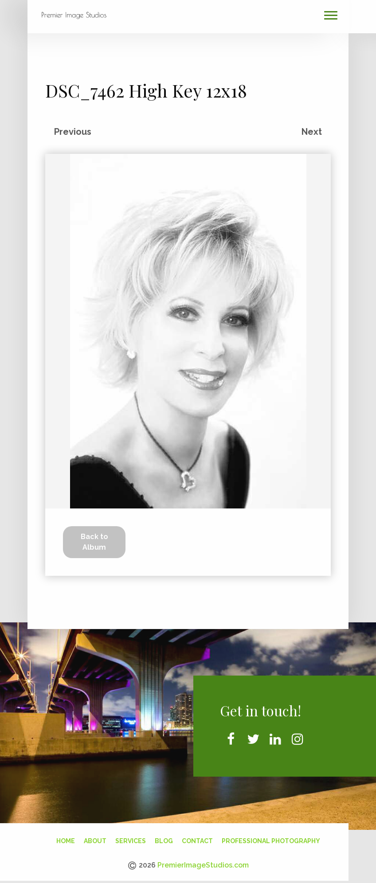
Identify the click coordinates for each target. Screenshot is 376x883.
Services (130, 838)
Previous (72, 129)
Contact (197, 838)
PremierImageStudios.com (203, 863)
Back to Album (94, 539)
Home (65, 838)
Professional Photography (271, 838)
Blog (164, 838)
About (95, 838)
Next (312, 129)
